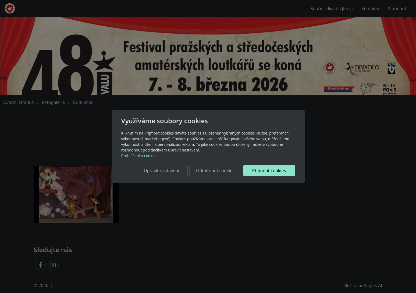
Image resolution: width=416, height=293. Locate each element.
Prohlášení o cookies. (139, 155)
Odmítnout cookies (215, 171)
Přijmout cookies (269, 171)
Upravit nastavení (161, 171)
